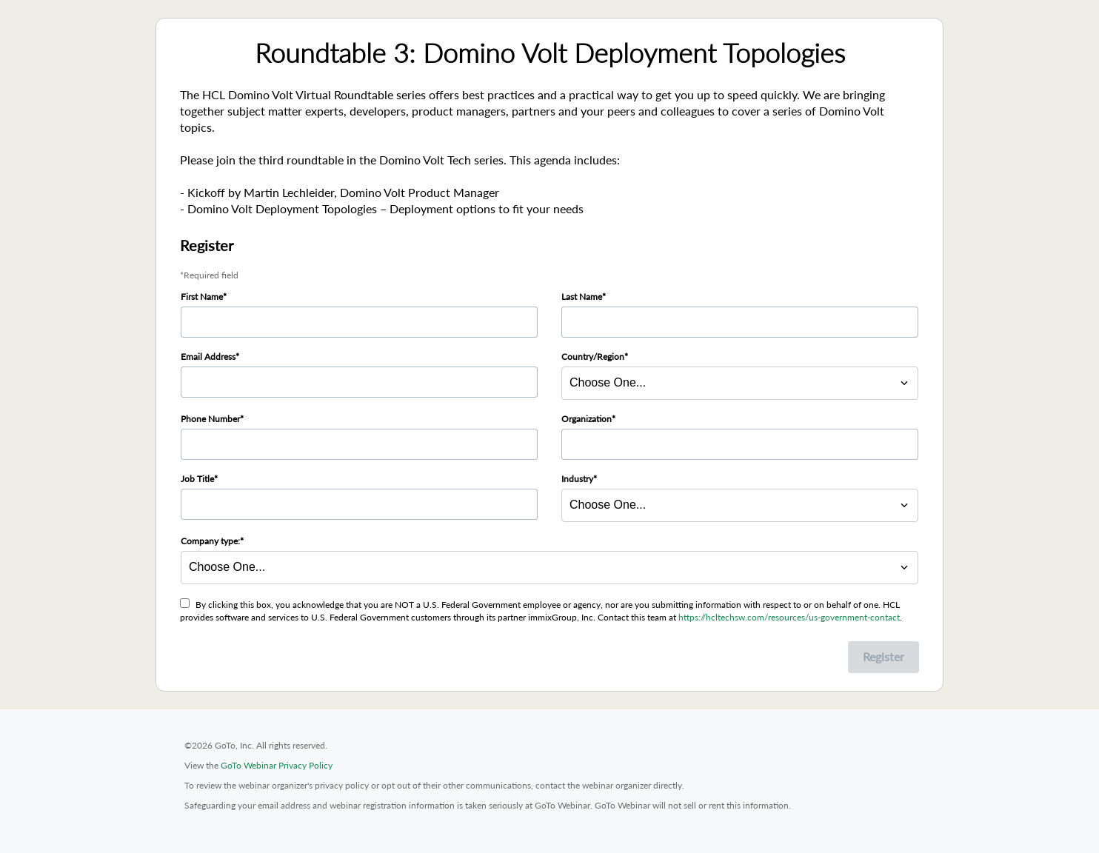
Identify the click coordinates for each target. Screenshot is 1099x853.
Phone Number (210, 418)
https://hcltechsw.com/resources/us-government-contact (789, 617)
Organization (586, 418)
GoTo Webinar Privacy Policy (277, 765)
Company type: (210, 540)
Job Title (197, 478)
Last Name (581, 296)
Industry (577, 478)
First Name (202, 296)
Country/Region (592, 356)
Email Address (208, 356)
